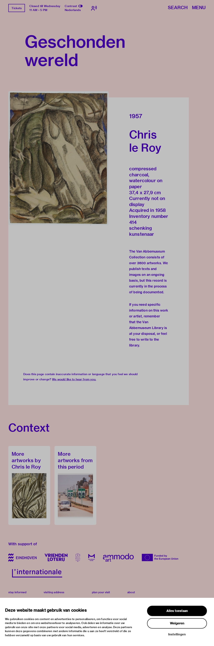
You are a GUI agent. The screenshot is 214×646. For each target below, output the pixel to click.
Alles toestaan (177, 611)
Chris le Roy (145, 141)
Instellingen (177, 634)
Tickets (16, 8)
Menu (199, 7)
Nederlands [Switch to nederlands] (73, 10)
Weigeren (177, 623)
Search (178, 7)
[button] (58, 158)
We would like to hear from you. (74, 379)
